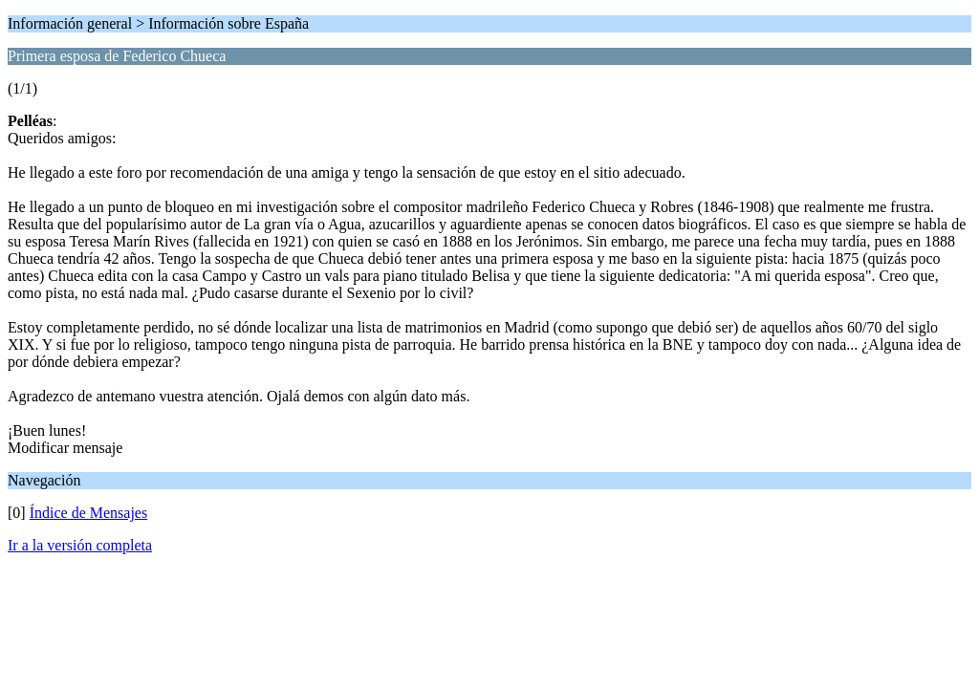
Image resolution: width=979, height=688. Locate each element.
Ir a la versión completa (80, 545)
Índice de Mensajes (89, 513)
